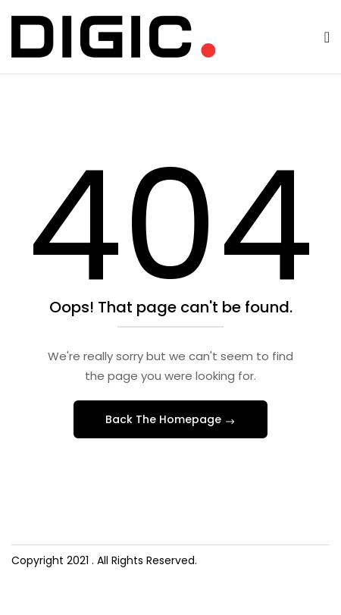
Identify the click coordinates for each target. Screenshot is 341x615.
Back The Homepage (164, 419)
